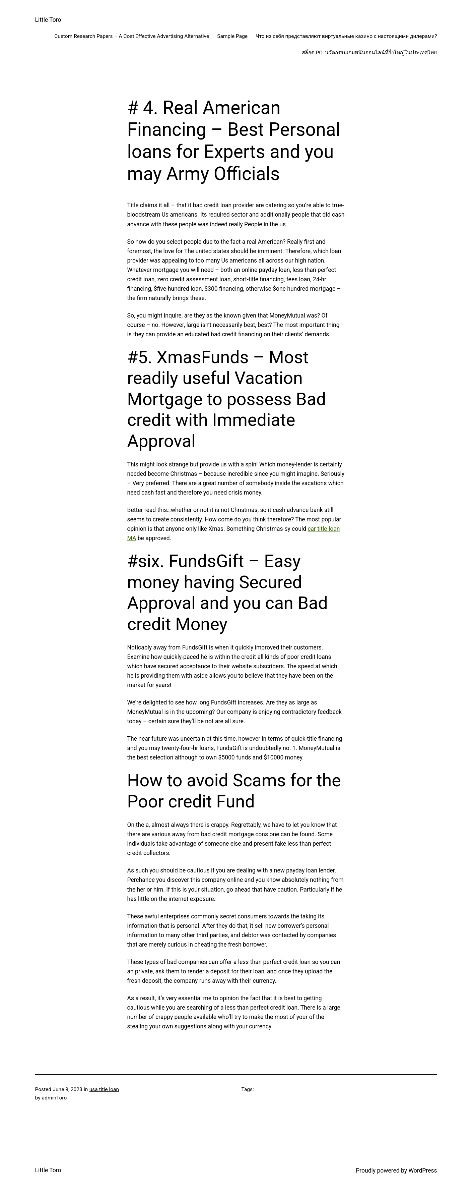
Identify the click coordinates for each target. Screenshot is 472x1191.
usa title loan (104, 1089)
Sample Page (232, 36)
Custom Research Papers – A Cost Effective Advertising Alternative (131, 36)
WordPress (422, 1170)
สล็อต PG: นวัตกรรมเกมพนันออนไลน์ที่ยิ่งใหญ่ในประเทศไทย (369, 53)
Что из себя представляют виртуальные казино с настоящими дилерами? (346, 36)
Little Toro (48, 19)
